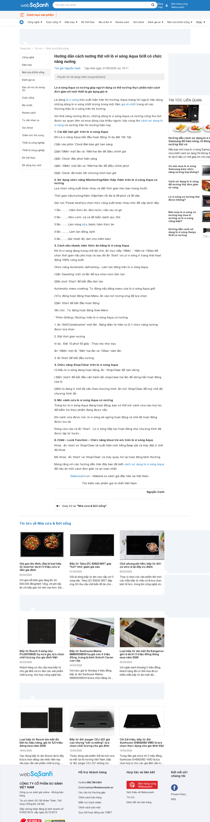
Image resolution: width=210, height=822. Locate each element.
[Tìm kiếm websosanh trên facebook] (174, 787)
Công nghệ (33, 22)
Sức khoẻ (138, 22)
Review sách (122, 22)
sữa (84, 224)
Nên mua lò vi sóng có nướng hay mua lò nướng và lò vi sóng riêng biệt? (182, 217)
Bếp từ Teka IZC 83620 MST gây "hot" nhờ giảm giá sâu (90, 565)
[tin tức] (22, 22)
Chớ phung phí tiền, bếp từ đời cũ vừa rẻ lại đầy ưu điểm (140, 565)
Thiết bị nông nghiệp (33, 150)
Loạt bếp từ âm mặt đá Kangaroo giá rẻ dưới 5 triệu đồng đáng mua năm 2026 (142, 654)
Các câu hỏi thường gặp (91, 792)
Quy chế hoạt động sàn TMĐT (95, 812)
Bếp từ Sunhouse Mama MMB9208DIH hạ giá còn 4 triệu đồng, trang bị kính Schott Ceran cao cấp (91, 655)
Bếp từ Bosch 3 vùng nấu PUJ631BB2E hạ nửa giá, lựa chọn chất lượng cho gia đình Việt (42, 654)
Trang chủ (25, 48)
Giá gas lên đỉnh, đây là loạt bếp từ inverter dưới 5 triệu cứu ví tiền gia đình (40, 566)
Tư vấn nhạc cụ (30, 120)
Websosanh (78, 476)
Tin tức (38, 48)
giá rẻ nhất (128, 104)
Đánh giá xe (154, 22)
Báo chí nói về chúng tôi (33, 89)
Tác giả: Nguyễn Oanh (67, 68)
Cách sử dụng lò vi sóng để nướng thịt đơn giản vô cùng (183, 184)
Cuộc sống (52, 22)
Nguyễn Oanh (155, 491)
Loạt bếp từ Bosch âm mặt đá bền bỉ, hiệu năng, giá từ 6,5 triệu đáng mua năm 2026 (41, 742)
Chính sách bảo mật (89, 807)
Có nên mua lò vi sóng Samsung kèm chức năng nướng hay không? (183, 168)
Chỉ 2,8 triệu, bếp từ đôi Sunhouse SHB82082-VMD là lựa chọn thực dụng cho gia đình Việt (142, 742)
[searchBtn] (153, 5)
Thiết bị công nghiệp (33, 142)
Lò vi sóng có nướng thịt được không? (184, 198)
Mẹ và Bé (104, 22)
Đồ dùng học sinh (31, 165)
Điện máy (70, 22)
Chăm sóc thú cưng (33, 135)
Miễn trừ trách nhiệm (89, 802)
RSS (173, 799)
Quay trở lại (84, 506)
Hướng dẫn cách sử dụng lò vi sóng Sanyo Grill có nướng (182, 232)
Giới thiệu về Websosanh (140, 792)
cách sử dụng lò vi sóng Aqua (144, 464)
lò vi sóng (72, 99)
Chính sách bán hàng (89, 797)
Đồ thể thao (88, 22)
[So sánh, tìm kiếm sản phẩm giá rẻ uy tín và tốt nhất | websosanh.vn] (35, 5)
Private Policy (178, 794)
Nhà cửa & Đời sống (178, 22)
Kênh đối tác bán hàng (139, 802)
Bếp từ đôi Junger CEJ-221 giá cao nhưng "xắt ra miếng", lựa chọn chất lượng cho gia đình (90, 742)
